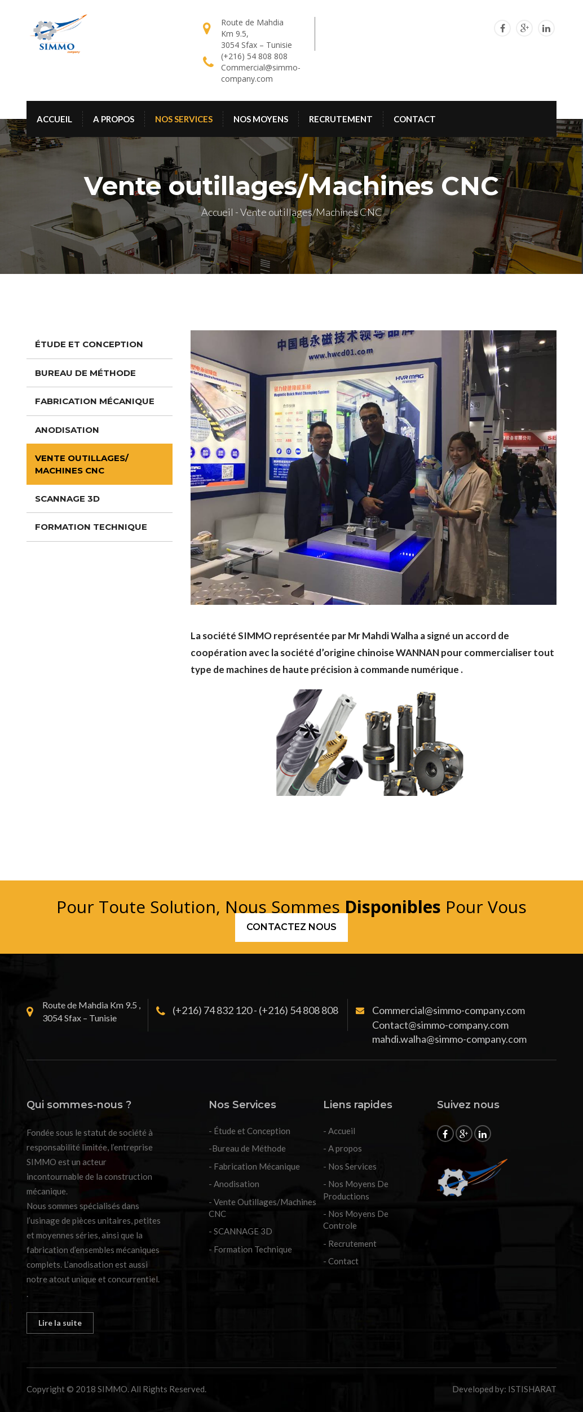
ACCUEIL (54, 119)
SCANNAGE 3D (67, 498)
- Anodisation (234, 1184)
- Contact (341, 1261)
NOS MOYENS (260, 119)
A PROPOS (113, 119)
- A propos (342, 1148)
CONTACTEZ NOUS (291, 927)
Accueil (217, 212)
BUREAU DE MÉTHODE (85, 373)
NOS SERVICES (184, 119)
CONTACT (415, 119)
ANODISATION (67, 429)
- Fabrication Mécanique (254, 1166)
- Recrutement (350, 1243)
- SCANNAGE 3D (240, 1231)
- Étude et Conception (249, 1131)
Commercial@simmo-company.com (261, 73)
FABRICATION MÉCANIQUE (94, 401)
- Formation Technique (250, 1249)
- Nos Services (350, 1166)
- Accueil (339, 1131)
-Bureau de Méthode (247, 1148)
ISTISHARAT (532, 1389)
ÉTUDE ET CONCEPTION (89, 344)
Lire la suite (60, 1322)
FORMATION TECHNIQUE (91, 526)
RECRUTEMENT (341, 119)
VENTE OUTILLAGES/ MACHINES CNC (82, 464)
